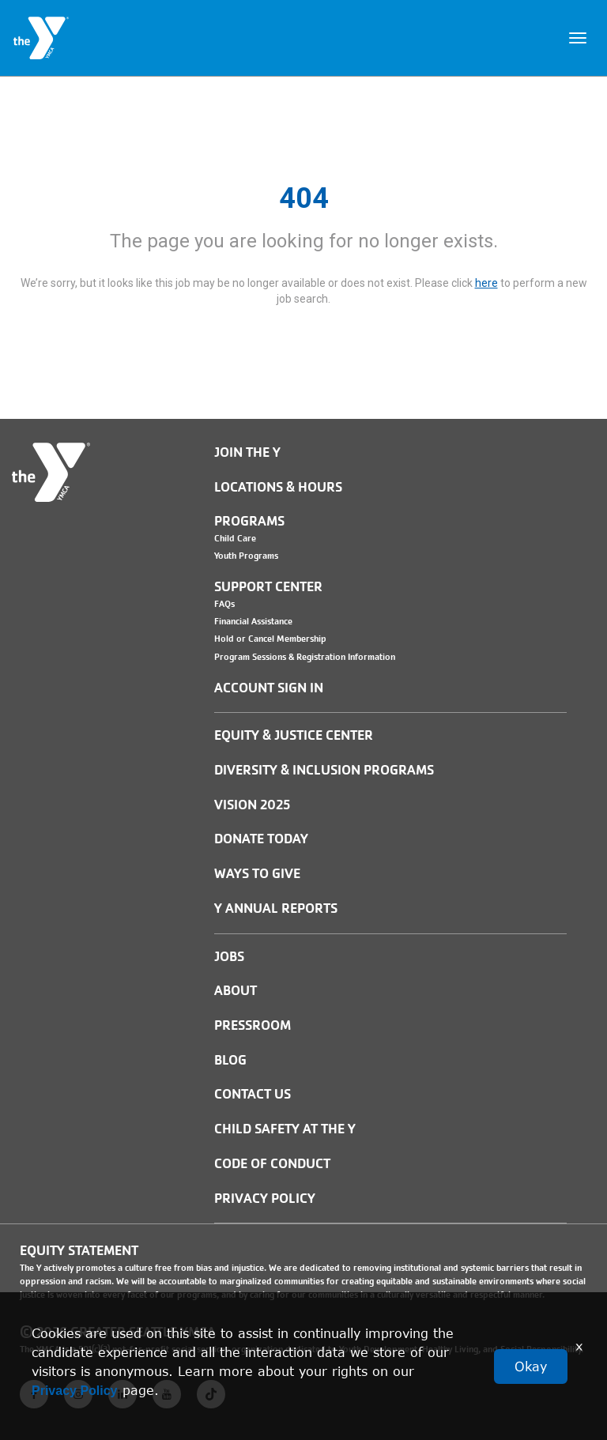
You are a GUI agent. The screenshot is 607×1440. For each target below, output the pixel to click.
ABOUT (235, 990)
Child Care (235, 538)
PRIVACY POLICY (264, 1198)
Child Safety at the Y (285, 1129)
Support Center (268, 587)
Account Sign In (268, 688)
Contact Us (252, 1094)
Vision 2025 (252, 805)
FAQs (224, 603)
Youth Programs (246, 555)
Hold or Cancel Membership (270, 638)
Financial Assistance (253, 621)
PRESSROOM (252, 1025)
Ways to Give (257, 873)
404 (304, 198)
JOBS (229, 956)
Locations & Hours (278, 487)
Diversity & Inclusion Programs (324, 770)
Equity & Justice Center (293, 735)
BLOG (230, 1060)
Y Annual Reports (275, 908)
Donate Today (261, 839)
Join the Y (247, 452)
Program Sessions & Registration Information (304, 656)
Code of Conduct (272, 1163)
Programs (249, 521)
